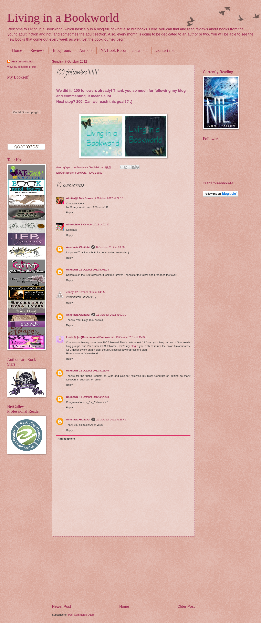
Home (17, 50)
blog (133, 346)
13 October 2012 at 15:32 (130, 337)
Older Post (186, 606)
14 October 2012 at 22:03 (94, 396)
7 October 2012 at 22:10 (109, 198)
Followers (80, 172)
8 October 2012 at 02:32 (95, 224)
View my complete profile (21, 66)
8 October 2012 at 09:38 (110, 247)
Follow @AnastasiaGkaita (218, 182)
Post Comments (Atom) (81, 614)
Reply (69, 212)
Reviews (37, 50)
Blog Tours (62, 50)
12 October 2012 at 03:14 (94, 269)
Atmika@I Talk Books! (80, 198)
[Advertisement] (123, 570)
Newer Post (61, 606)
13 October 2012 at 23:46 (94, 370)
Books (70, 172)
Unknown (72, 269)
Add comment (66, 438)
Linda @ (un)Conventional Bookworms (90, 337)
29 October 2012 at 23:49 (111, 419)
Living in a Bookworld (63, 17)
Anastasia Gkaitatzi (78, 247)
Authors (85, 50)
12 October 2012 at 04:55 (90, 292)
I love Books (95, 172)
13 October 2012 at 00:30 (111, 314)
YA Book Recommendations (124, 50)
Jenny (70, 292)
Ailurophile (73, 224)
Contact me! (166, 50)
